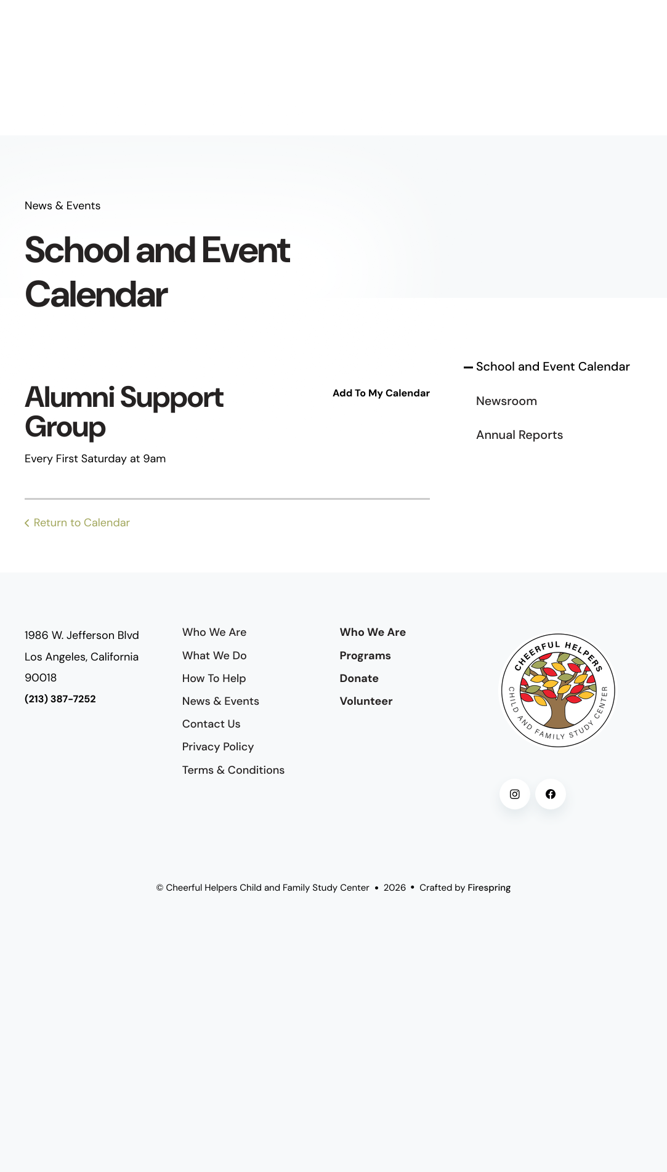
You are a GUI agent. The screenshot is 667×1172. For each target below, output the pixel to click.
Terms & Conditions (233, 770)
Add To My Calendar (381, 393)
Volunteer (366, 701)
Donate (359, 678)
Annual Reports (520, 435)
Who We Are (214, 632)
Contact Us (211, 723)
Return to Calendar (82, 522)
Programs (366, 655)
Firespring (489, 887)
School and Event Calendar (553, 367)
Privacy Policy (218, 746)
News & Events (220, 701)
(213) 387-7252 (60, 699)
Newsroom (506, 401)
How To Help (214, 678)
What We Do (214, 655)
